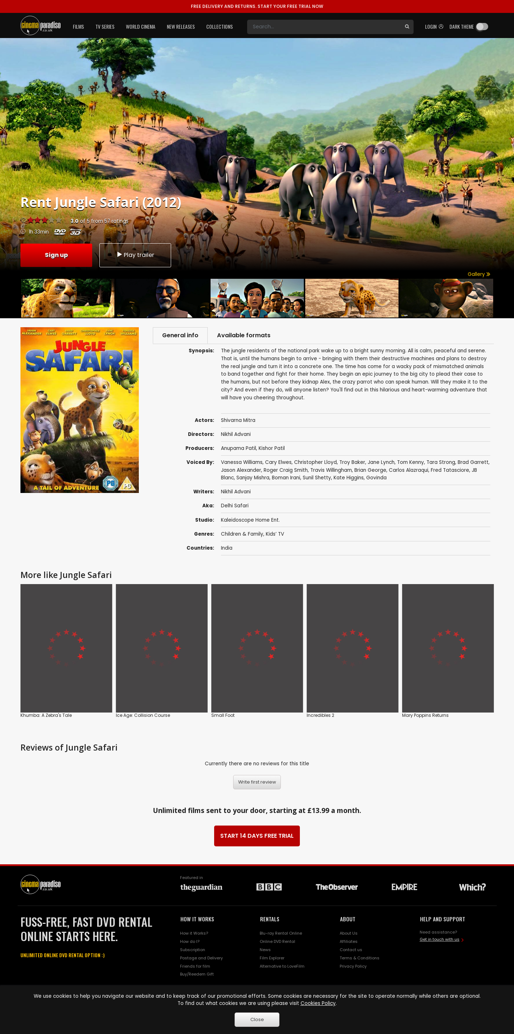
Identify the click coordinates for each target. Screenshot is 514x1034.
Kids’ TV (275, 534)
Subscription (192, 950)
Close (257, 1019)
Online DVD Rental (277, 941)
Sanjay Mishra (252, 477)
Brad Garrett (473, 462)
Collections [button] (219, 26)
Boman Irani (286, 477)
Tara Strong (440, 462)
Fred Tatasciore (450, 470)
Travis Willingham (331, 470)
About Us (349, 933)
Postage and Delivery (201, 958)
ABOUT (347, 919)
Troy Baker (352, 462)
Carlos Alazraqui (408, 470)
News (265, 950)
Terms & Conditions (359, 958)
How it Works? (194, 933)
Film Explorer (272, 958)
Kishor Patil (272, 448)
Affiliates (349, 941)
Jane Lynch (381, 462)
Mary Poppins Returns (425, 715)
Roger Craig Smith (286, 470)
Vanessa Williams (242, 462)
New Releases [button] (181, 26)
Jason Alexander (241, 470)
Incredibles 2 (320, 715)
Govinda (376, 477)
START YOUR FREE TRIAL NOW (257, 6)
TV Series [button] (104, 26)
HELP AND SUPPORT (442, 919)
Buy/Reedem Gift (197, 974)
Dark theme (461, 26)
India (226, 548)
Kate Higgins (349, 477)
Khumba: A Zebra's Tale (46, 715)
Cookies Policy (318, 1003)
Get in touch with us (439, 939)
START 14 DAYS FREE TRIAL (257, 836)
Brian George (370, 470)
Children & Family (242, 534)
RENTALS (269, 919)
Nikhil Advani (236, 491)
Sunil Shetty (317, 477)
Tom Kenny (410, 462)
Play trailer (135, 255)
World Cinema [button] (140, 26)
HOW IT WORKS (197, 919)
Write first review (257, 782)
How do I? (189, 941)
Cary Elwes (278, 462)
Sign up (56, 255)
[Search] (324, 27)
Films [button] (78, 26)
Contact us (351, 950)
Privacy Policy (353, 966)
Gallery (479, 274)
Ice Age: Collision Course (143, 715)
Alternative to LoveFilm (282, 966)
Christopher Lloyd (315, 462)
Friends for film (195, 966)
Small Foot (223, 715)
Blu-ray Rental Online (281, 933)
